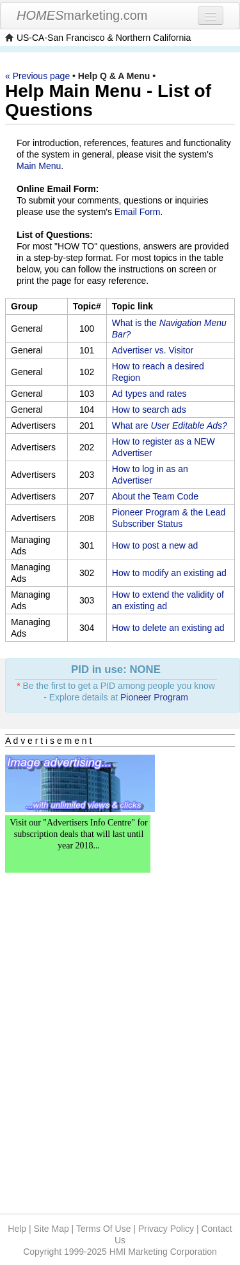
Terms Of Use (103, 1229)
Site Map (50, 1229)
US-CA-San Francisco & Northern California (104, 38)
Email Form (138, 212)
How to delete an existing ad (168, 628)
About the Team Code (155, 496)
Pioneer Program (154, 697)
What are (169, 425)
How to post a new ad (155, 545)
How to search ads (149, 409)
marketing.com (82, 15)
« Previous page (37, 76)
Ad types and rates (149, 393)
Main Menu (39, 166)
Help (17, 1229)
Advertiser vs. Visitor (152, 350)
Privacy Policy (166, 1229)
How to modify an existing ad (169, 573)
